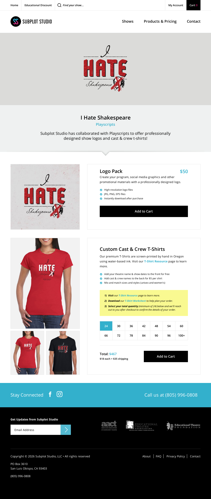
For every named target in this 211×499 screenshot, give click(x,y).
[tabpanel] (45, 283)
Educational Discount (38, 5)
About (146, 456)
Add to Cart (144, 211)
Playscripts (105, 124)
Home (14, 5)
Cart (193, 5)
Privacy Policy (175, 456)
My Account (175, 5)
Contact (195, 456)
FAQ (158, 456)
